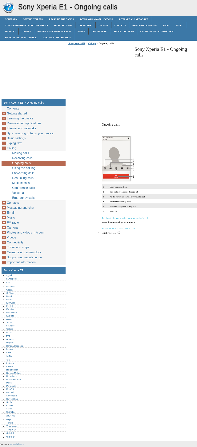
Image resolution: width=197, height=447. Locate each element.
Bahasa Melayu (13, 373)
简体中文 (10, 433)
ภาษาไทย (10, 416)
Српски (9, 405)
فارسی (9, 319)
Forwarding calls (23, 173)
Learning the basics (61, 19)
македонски (12, 370)
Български (11, 279)
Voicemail (18, 192)
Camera (26, 31)
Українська (11, 426)
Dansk (9, 296)
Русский (10, 392)
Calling (103, 25)
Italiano (9, 352)
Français (10, 326)
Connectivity (99, 31)
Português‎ (11, 386)
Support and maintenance (21, 37)
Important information (57, 37)
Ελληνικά (10, 303)
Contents (11, 19)
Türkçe (9, 423)
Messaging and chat (144, 25)
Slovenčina (11, 396)
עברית (9, 332)
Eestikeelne (11, 312)
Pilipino (9, 419)
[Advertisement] (99, 73)
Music (179, 25)
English (9, 306)
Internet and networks (133, 19)
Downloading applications (96, 19)
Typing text (85, 25)
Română (10, 389)
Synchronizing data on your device (26, 25)
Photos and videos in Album (54, 31)
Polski (9, 383)
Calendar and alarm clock (157, 31)
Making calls (20, 153)
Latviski (9, 366)
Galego (9, 329)
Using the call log (23, 168)
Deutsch (10, 299)
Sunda (9, 409)
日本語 (9, 356)
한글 (8, 359)
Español (10, 309)
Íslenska (10, 349)
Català (9, 290)
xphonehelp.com (16, 444)
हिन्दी (8, 336)
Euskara (10, 316)
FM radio (10, 31)
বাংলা (8, 282)
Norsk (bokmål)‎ (13, 379)
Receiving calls (22, 158)
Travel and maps (124, 31)
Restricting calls (23, 178)
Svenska (10, 412)
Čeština (10, 293)
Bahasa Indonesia (14, 346)
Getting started (33, 19)
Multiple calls (21, 182)
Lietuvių (10, 363)
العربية (9, 275)
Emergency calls (23, 197)
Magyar (9, 342)
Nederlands (11, 376)
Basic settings (63, 25)
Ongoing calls (21, 163)
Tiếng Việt (11, 429)
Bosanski (10, 286)
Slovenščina (12, 399)
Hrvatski (10, 339)
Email (166, 25)
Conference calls (23, 187)
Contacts (120, 25)
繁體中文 (10, 437)
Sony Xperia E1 (8, 7)
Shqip (9, 402)
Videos (81, 31)
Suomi (9, 322)
